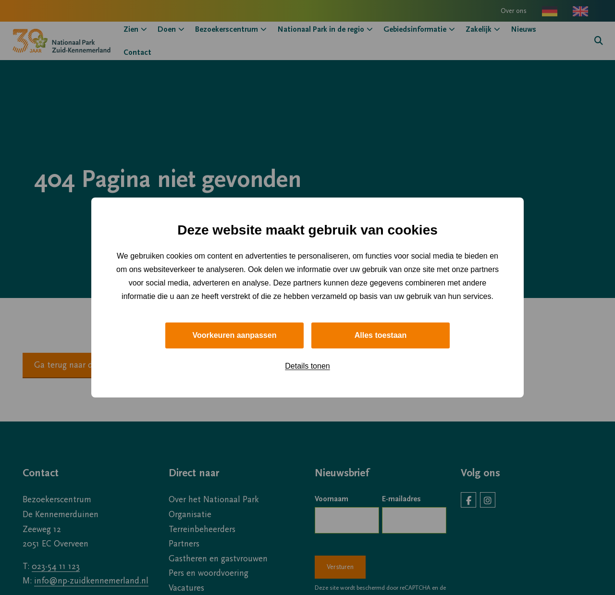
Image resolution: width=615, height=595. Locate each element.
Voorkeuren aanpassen (235, 335)
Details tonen (307, 366)
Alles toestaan (380, 335)
